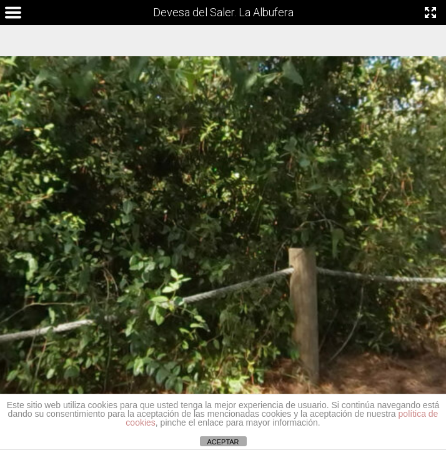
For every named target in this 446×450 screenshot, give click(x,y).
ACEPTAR (223, 442)
